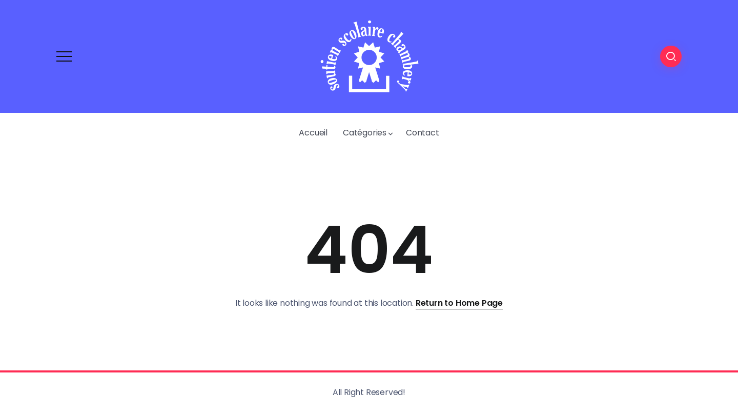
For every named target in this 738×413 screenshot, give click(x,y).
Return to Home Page (459, 303)
